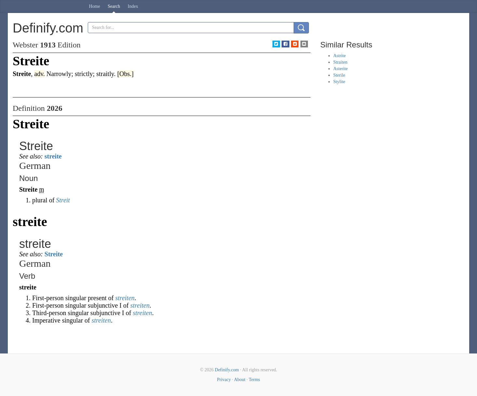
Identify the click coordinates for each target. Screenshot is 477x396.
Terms (254, 379)
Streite (54, 254)
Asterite (340, 68)
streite (53, 156)
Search (114, 6)
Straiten (340, 62)
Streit (63, 200)
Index (133, 6)
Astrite (339, 55)
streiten (125, 297)
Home (94, 6)
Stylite (339, 81)
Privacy (224, 379)
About (239, 379)
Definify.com (227, 369)
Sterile (339, 75)
